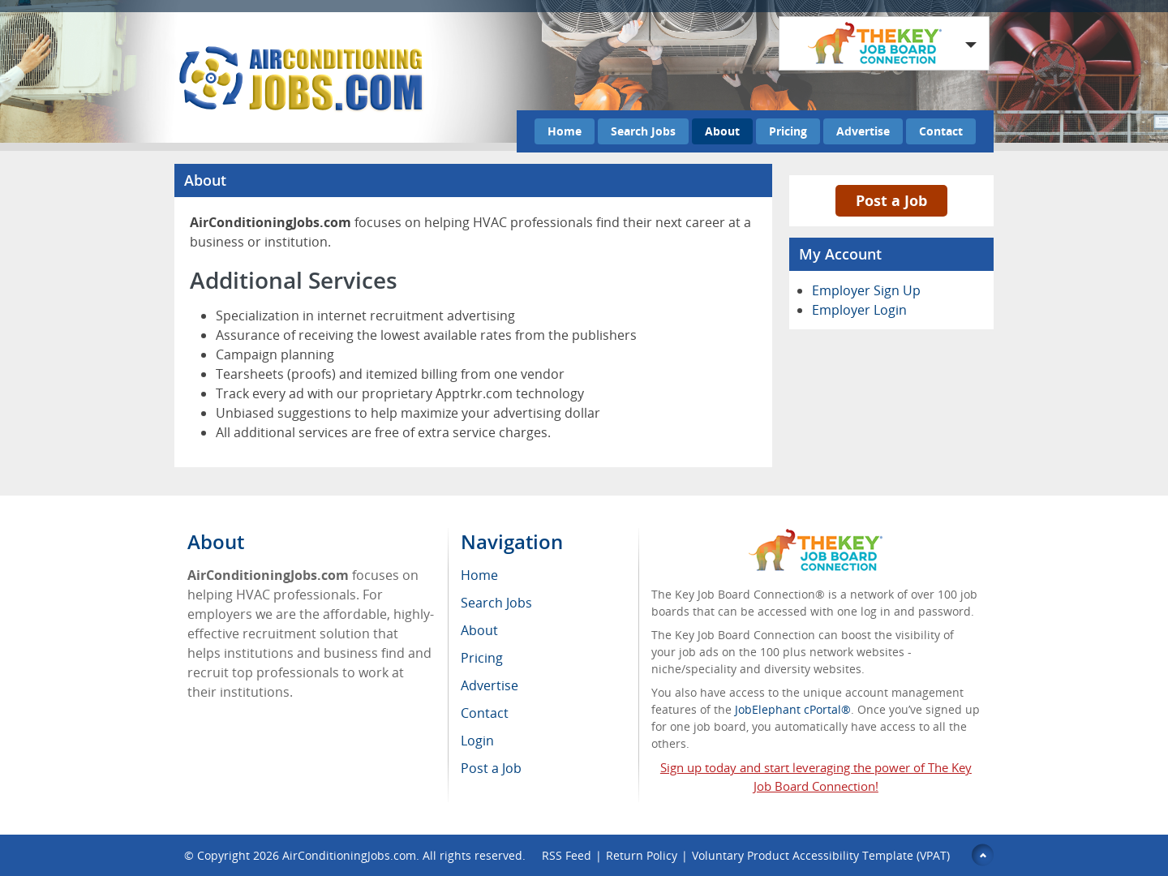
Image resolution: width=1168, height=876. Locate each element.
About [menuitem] (479, 630)
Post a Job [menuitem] (491, 768)
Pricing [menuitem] (482, 658)
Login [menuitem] (477, 740)
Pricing (788, 131)
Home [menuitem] (479, 575)
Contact (941, 131)
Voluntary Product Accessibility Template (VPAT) (821, 855)
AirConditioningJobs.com (349, 855)
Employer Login (859, 310)
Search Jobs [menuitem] (496, 603)
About (722, 131)
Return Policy (641, 855)
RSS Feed (566, 855)
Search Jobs (643, 131)
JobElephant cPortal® (793, 709)
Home (565, 131)
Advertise (863, 131)
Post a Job (891, 200)
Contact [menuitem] (485, 713)
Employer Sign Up (866, 290)
